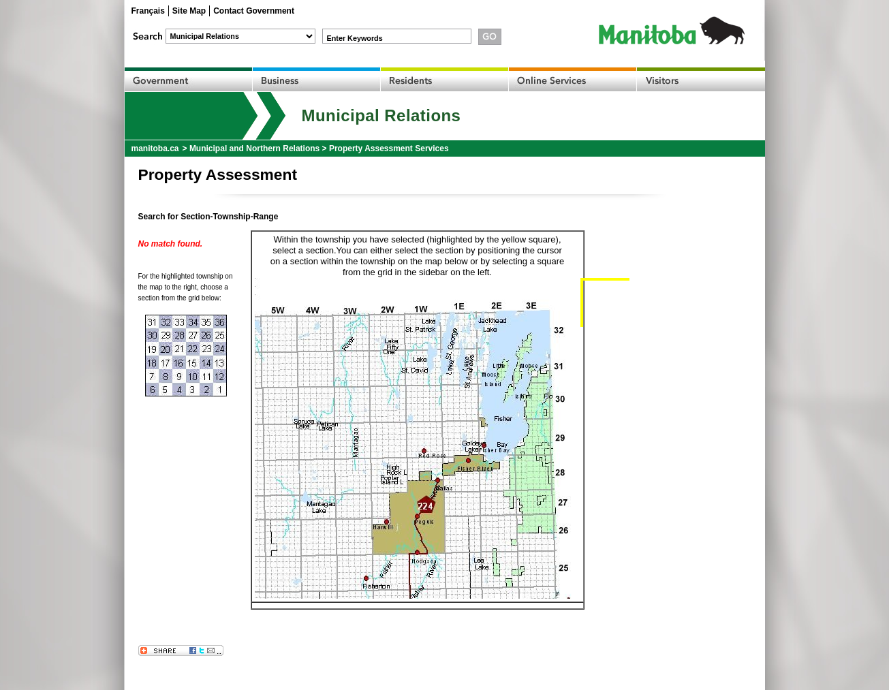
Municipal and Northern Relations (254, 148)
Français (148, 11)
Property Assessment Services (389, 148)
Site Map (189, 11)
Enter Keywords (355, 38)
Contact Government (253, 11)
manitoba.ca (155, 148)
